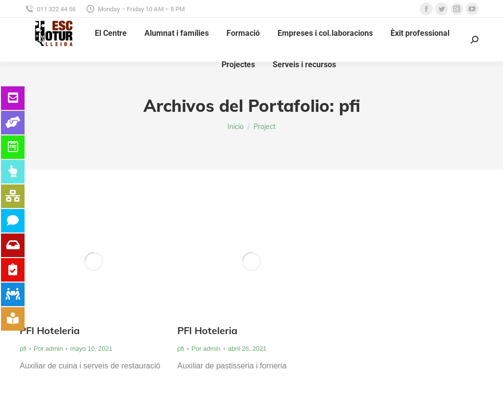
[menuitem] (111, 33)
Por (48, 348)
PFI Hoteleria (50, 330)
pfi (23, 348)
